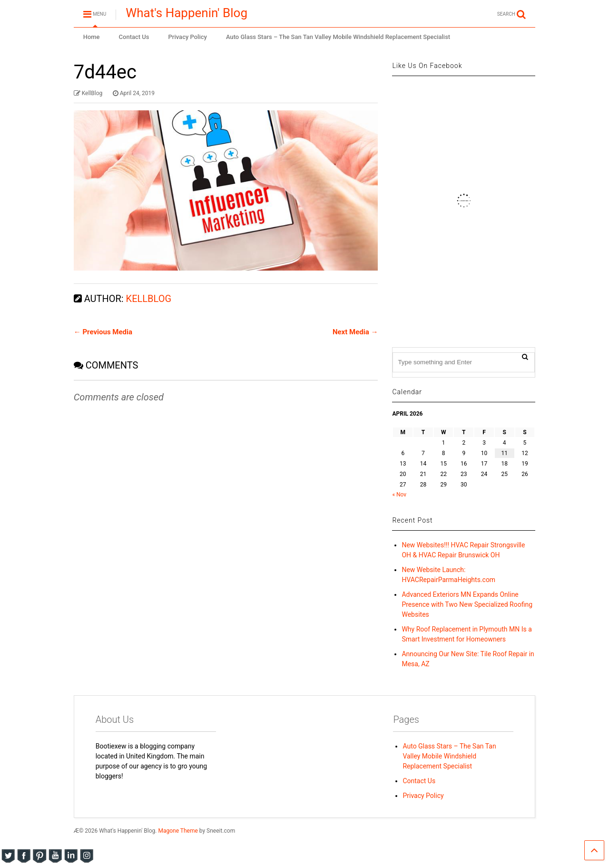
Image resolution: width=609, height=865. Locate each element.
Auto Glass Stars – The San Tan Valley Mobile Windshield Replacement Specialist (338, 36)
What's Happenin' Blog (186, 13)
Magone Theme (177, 830)
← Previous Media (103, 332)
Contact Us (134, 36)
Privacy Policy (187, 36)
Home (91, 36)
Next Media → (355, 332)
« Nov (399, 494)
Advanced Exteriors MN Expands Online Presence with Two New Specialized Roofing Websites (467, 604)
